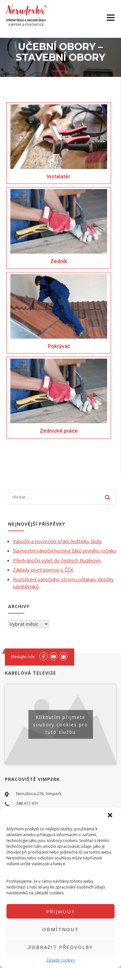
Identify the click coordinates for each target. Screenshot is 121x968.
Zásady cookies (60, 960)
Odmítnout (60, 929)
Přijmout (60, 911)
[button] (111, 816)
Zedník (58, 261)
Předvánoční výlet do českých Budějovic (57, 560)
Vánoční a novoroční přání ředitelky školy (57, 541)
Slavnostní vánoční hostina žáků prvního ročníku (64, 550)
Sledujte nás (23, 656)
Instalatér (58, 177)
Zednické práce (59, 431)
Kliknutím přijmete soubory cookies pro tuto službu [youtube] (60, 724)
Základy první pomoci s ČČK (43, 569)
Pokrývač (59, 346)
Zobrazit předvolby (60, 947)
